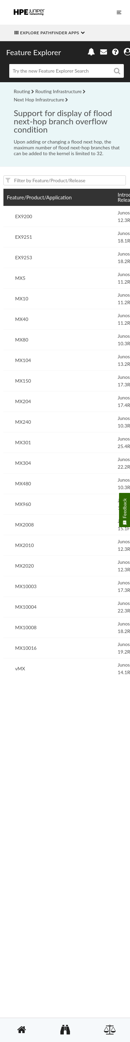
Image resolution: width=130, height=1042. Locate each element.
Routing (22, 91)
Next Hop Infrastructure (39, 99)
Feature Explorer (33, 52)
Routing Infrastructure (58, 91)
